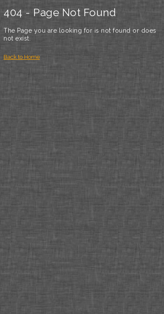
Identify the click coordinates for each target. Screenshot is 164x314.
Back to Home (21, 57)
